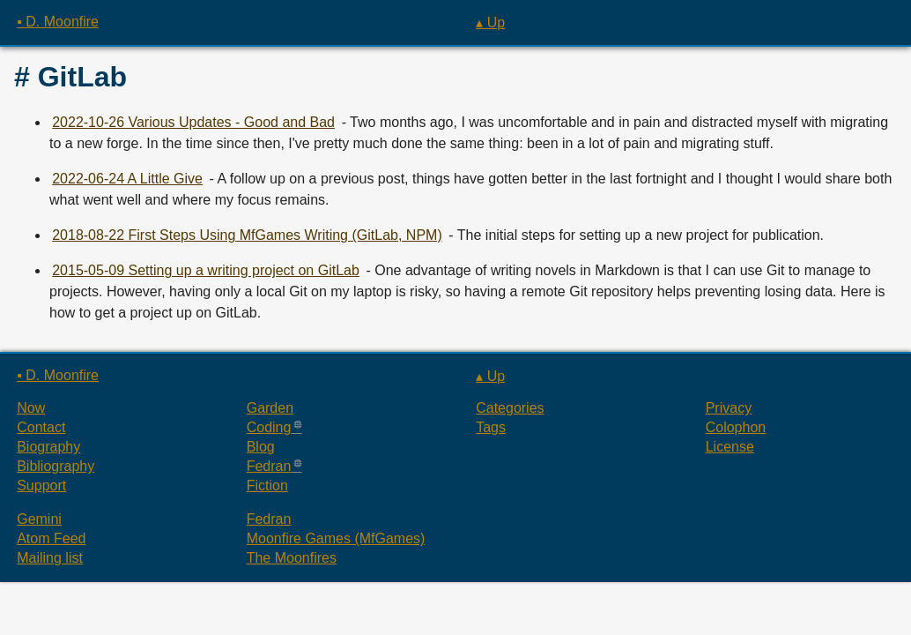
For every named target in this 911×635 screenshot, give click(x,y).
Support (41, 485)
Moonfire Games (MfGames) (336, 538)
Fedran (269, 466)
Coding (269, 427)
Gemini (39, 519)
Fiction (267, 485)
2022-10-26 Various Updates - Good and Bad (193, 122)
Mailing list (50, 557)
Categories (510, 407)
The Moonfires (292, 557)
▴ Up (490, 22)
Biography (48, 446)
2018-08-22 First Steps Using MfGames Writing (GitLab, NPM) (247, 235)
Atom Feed (51, 538)
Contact (41, 427)
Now (31, 407)
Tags (491, 427)
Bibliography (55, 466)
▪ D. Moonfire (58, 21)
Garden (270, 407)
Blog (261, 446)
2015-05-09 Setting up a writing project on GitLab (205, 270)
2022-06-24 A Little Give (127, 178)
